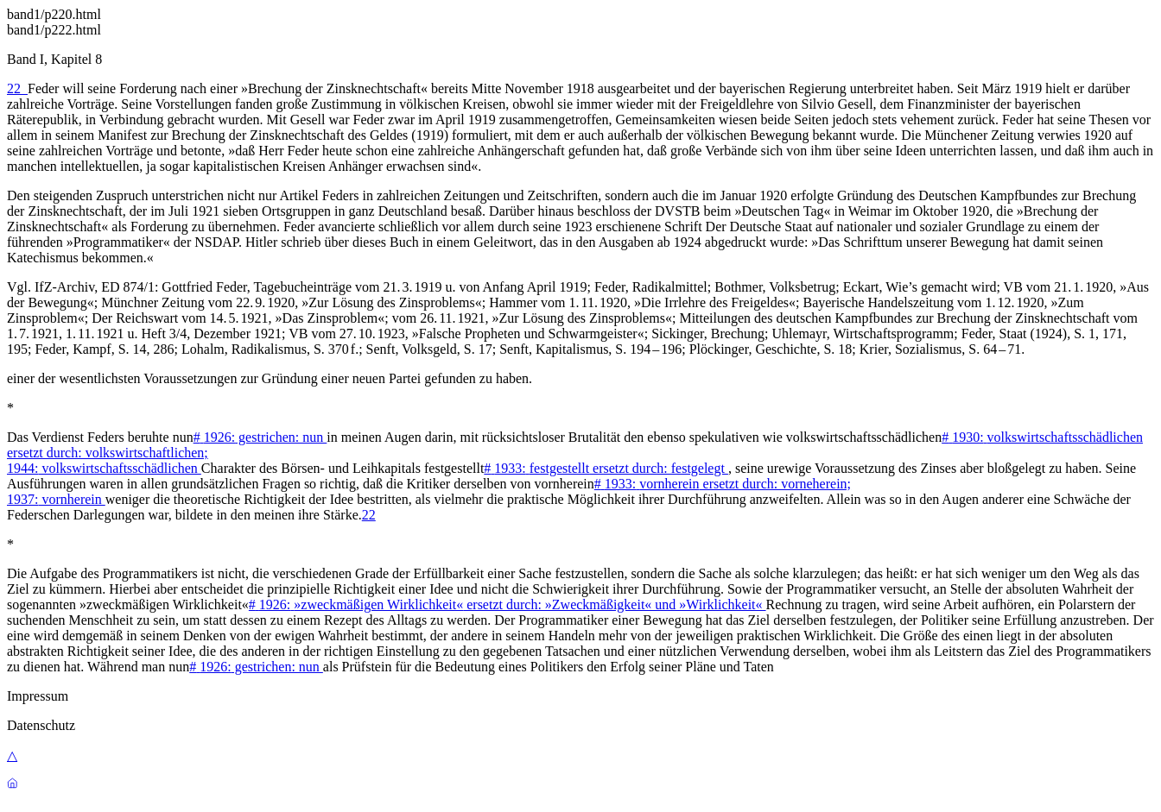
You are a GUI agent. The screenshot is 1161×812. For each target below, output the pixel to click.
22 (17, 88)
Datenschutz (41, 725)
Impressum (37, 696)
